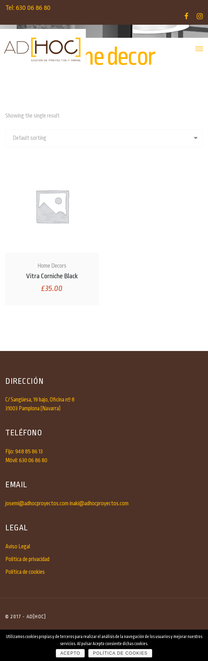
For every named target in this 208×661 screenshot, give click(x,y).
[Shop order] (104, 138)
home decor (124, 76)
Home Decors (51, 266)
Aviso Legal (17, 546)
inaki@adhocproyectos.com (99, 503)
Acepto (70, 653)
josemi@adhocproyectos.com (37, 503)
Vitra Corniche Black (52, 276)
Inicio (69, 76)
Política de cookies (25, 572)
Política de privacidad (27, 559)
